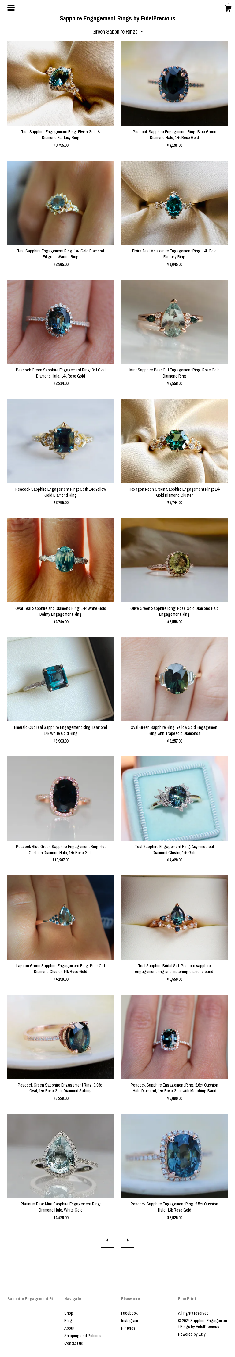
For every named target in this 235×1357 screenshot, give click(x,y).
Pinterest (128, 1328)
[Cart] (228, 9)
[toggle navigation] (11, 8)
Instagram (129, 1320)
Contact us (73, 1343)
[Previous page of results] (107, 1240)
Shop (68, 1313)
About (69, 1328)
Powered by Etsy (192, 1334)
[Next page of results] (127, 1240)
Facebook (129, 1313)
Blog (68, 1320)
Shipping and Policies (82, 1335)
